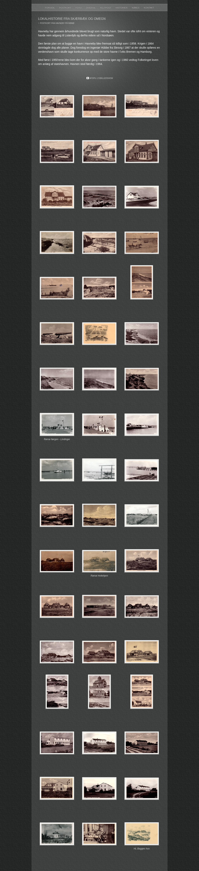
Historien (122, 7)
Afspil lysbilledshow (101, 78)
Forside (50, 7)
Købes (136, 7)
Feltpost (106, 7)
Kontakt (149, 7)
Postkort (65, 7)
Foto (79, 7)
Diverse (91, 7)
